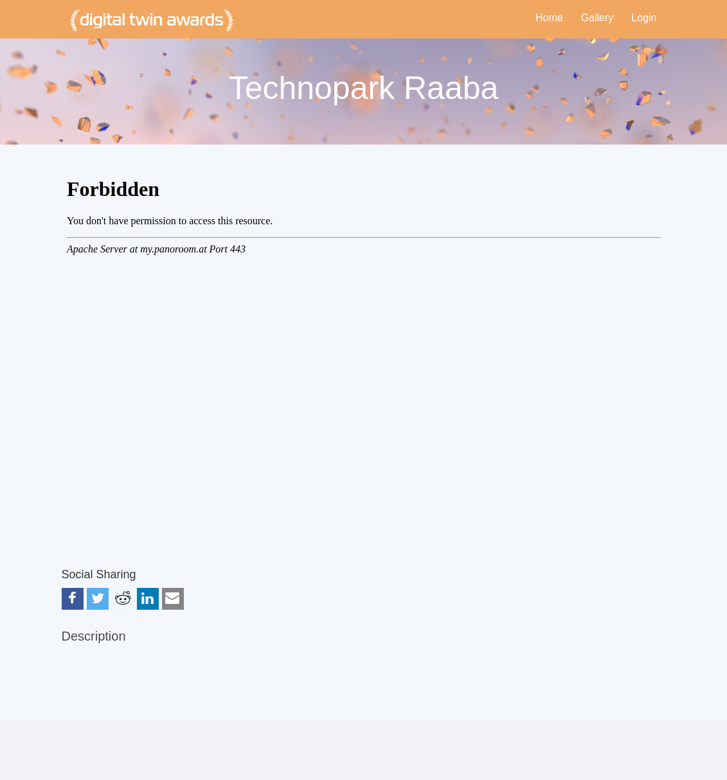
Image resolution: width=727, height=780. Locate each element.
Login (643, 17)
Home (549, 17)
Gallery (597, 17)
